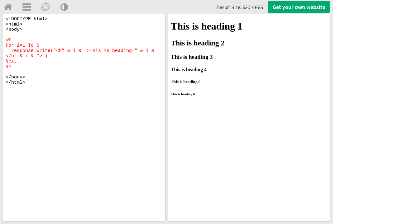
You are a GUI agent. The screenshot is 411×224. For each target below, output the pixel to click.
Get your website (299, 7)
